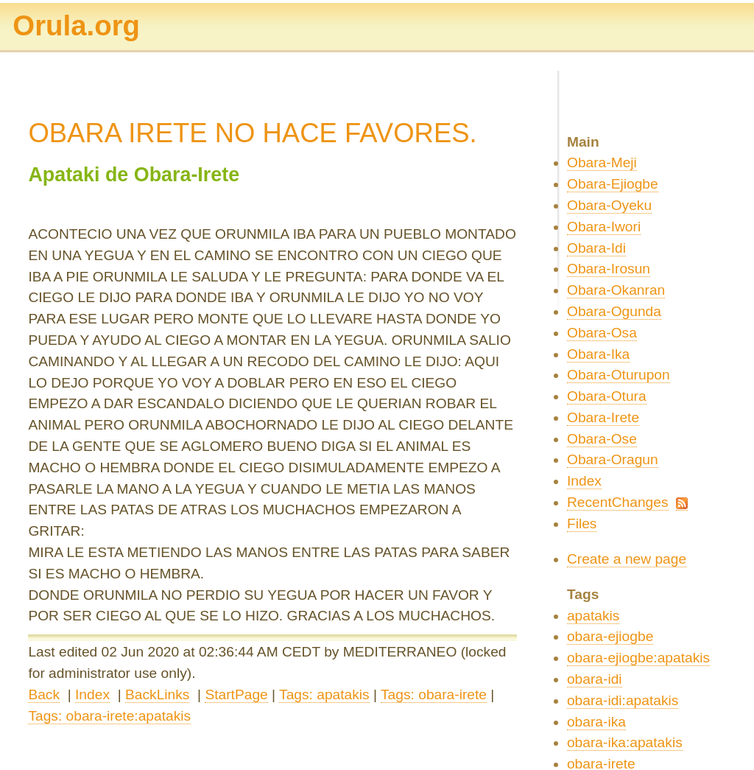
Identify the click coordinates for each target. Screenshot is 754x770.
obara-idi (594, 679)
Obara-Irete (603, 417)
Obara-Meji (602, 162)
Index (92, 694)
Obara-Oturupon (618, 374)
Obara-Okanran (616, 290)
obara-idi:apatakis (622, 700)
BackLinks (157, 694)
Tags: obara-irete (434, 694)
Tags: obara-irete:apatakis (109, 716)
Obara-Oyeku (609, 205)
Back (44, 694)
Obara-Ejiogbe (612, 184)
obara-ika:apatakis (625, 742)
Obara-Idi (596, 248)
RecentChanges (618, 502)
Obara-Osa (602, 332)
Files (582, 523)
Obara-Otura (606, 396)
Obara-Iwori (604, 226)
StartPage (236, 694)
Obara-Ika (598, 354)
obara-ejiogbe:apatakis (638, 657)
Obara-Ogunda (614, 311)
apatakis (593, 615)
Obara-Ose (602, 439)
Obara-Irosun (608, 268)
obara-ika (596, 721)
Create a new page (626, 559)
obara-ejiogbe (610, 636)
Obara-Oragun (612, 459)
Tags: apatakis (324, 694)
